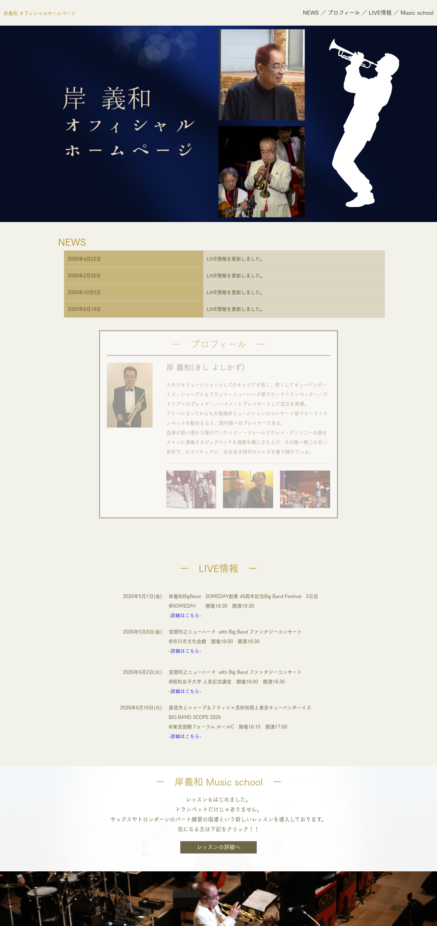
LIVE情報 (380, 12)
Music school (417, 12)
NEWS (311, 12)
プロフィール (344, 12)
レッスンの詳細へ (218, 840)
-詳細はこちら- (185, 607)
